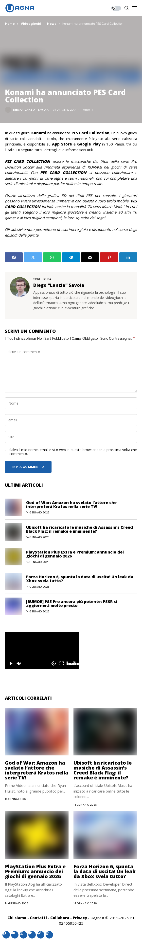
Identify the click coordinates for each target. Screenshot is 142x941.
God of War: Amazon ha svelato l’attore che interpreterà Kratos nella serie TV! (71, 504)
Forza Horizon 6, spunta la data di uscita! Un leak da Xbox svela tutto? (79, 578)
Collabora (59, 917)
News (51, 23)
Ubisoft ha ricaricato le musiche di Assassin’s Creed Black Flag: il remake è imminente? (79, 529)
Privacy (80, 917)
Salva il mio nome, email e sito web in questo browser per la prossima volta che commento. (73, 452)
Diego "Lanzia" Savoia (31, 109)
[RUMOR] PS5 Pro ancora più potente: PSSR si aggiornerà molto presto (71, 603)
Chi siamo (16, 917)
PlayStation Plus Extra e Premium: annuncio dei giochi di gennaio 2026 (75, 554)
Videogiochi (31, 23)
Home (10, 23)
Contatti (38, 917)
